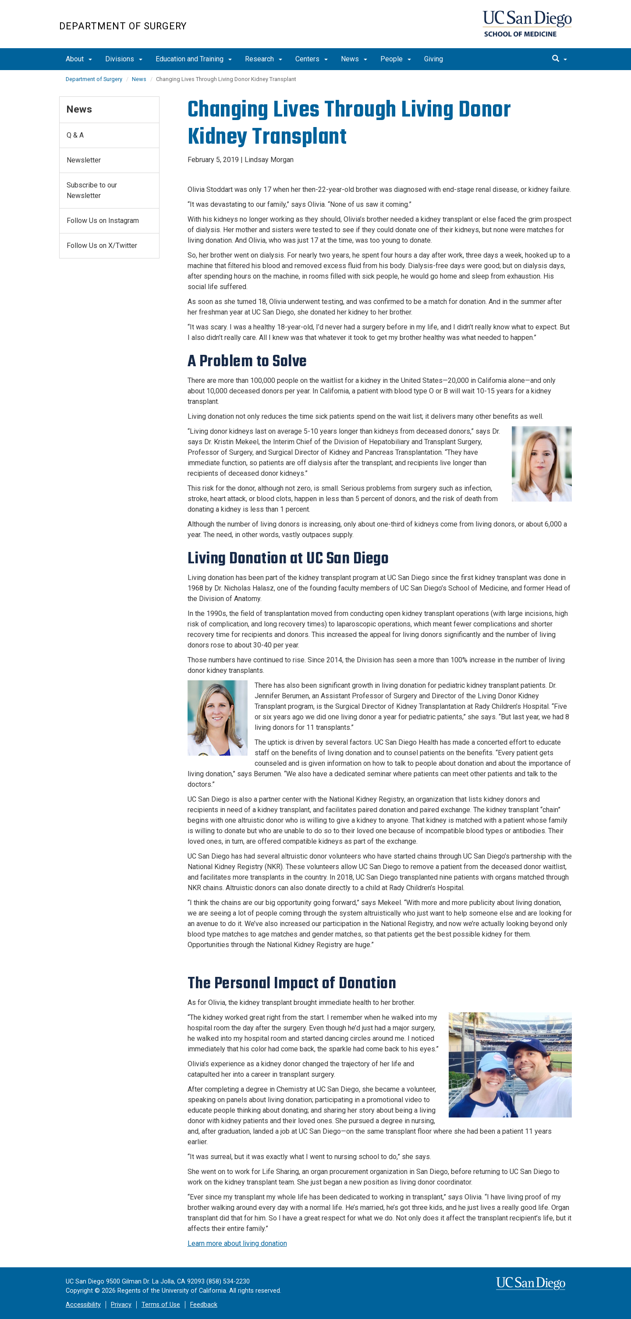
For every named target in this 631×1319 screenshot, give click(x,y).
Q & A (75, 135)
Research (263, 59)
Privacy (121, 1304)
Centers (311, 59)
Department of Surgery (123, 26)
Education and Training (194, 59)
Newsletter (84, 160)
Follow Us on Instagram (103, 220)
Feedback (203, 1304)
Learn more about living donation (237, 1243)
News (354, 59)
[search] (559, 59)
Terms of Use (161, 1304)
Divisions (123, 59)
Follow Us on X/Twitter (102, 245)
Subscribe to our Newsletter (92, 190)
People (395, 59)
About (79, 59)
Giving (433, 59)
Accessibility (83, 1304)
